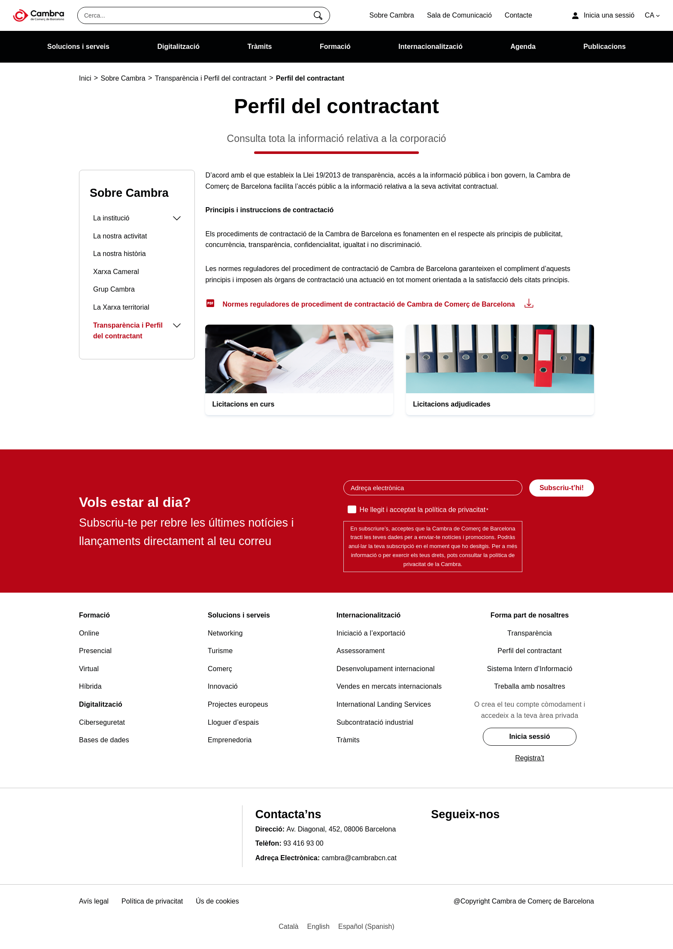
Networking (225, 633)
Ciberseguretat (102, 722)
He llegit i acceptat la (424, 510)
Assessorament (360, 650)
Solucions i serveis (239, 615)
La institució (137, 218)
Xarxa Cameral (116, 271)
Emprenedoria (230, 740)
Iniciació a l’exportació (370, 633)
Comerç (220, 668)
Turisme (220, 650)
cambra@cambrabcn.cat (359, 858)
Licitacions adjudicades (452, 404)
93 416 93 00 (303, 843)
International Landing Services (383, 704)
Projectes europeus (238, 704)
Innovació (223, 686)
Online (89, 633)
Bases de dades (104, 740)
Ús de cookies (217, 901)
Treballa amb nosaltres (529, 686)
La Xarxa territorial (121, 307)
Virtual (89, 668)
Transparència (529, 633)
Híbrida (90, 686)
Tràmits (348, 740)
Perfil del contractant (529, 650)
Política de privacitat (152, 901)
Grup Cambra (114, 289)
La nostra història (119, 253)
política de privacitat (455, 509)
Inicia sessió (529, 736)
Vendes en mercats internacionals (389, 686)
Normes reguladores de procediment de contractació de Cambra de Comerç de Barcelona (368, 304)
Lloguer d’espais (233, 722)
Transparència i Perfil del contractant (137, 331)
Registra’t (529, 758)
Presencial (95, 650)
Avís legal (94, 901)
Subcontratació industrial (374, 722)
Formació (94, 615)
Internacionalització (368, 615)
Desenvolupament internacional (385, 668)
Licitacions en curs (243, 404)
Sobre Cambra (129, 193)
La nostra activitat (120, 236)
